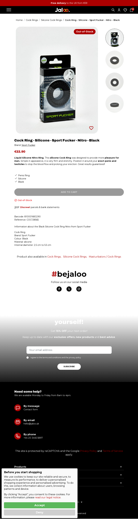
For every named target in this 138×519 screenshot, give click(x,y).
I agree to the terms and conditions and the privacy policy (55, 358)
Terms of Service (113, 451)
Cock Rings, (54, 256)
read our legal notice (48, 497)
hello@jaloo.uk (31, 424)
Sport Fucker (28, 145)
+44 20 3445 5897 (33, 438)
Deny (39, 512)
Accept (39, 505)
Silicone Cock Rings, (75, 256)
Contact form (31, 409)
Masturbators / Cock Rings (105, 256)
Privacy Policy (88, 451)
